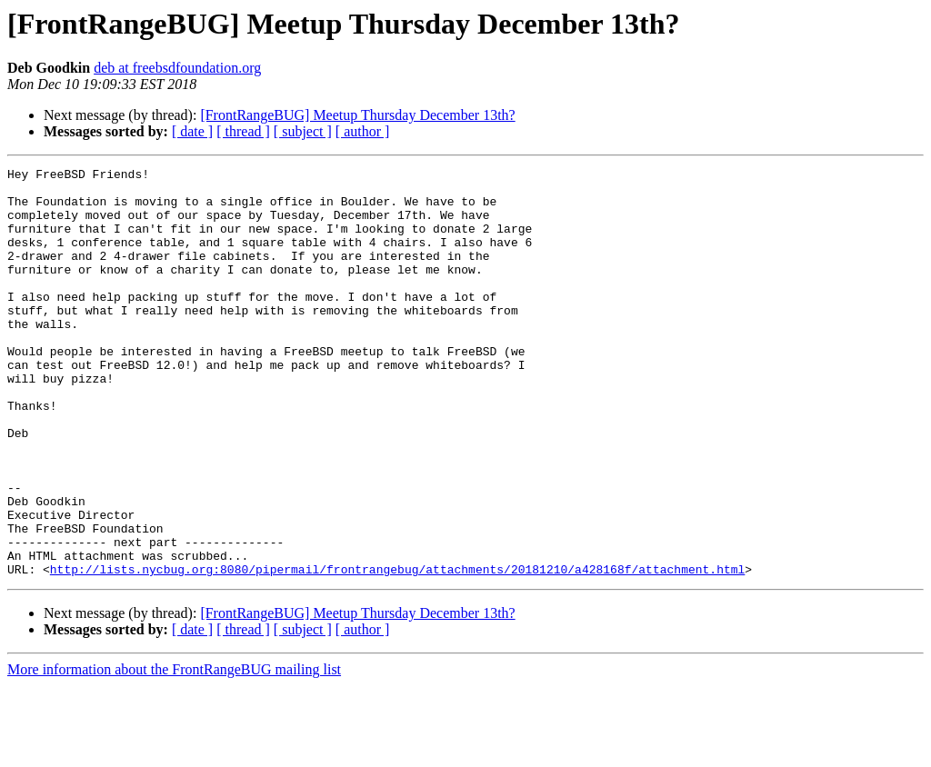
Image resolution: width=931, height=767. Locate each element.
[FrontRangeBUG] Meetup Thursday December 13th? (357, 115)
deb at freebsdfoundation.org (177, 67)
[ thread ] (243, 131)
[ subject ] (303, 131)
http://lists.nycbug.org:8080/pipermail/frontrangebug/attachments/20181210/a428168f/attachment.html (397, 650)
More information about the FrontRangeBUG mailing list (174, 751)
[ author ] (362, 131)
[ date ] (192, 131)
